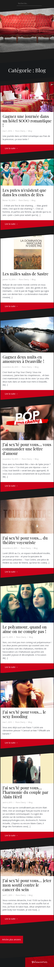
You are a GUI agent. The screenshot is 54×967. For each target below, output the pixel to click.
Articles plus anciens (11, 939)
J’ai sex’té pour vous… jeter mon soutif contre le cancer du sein (27, 885)
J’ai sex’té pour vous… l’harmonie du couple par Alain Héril (25, 792)
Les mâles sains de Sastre (25, 273)
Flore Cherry (20, 131)
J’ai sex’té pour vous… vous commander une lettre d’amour (27, 449)
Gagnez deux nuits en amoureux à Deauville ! (23, 359)
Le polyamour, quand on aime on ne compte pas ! (25, 629)
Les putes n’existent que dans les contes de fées (24, 192)
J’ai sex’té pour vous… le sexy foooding (24, 714)
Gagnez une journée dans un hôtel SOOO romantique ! (27, 121)
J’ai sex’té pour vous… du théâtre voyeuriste (25, 540)
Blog (30, 131)
